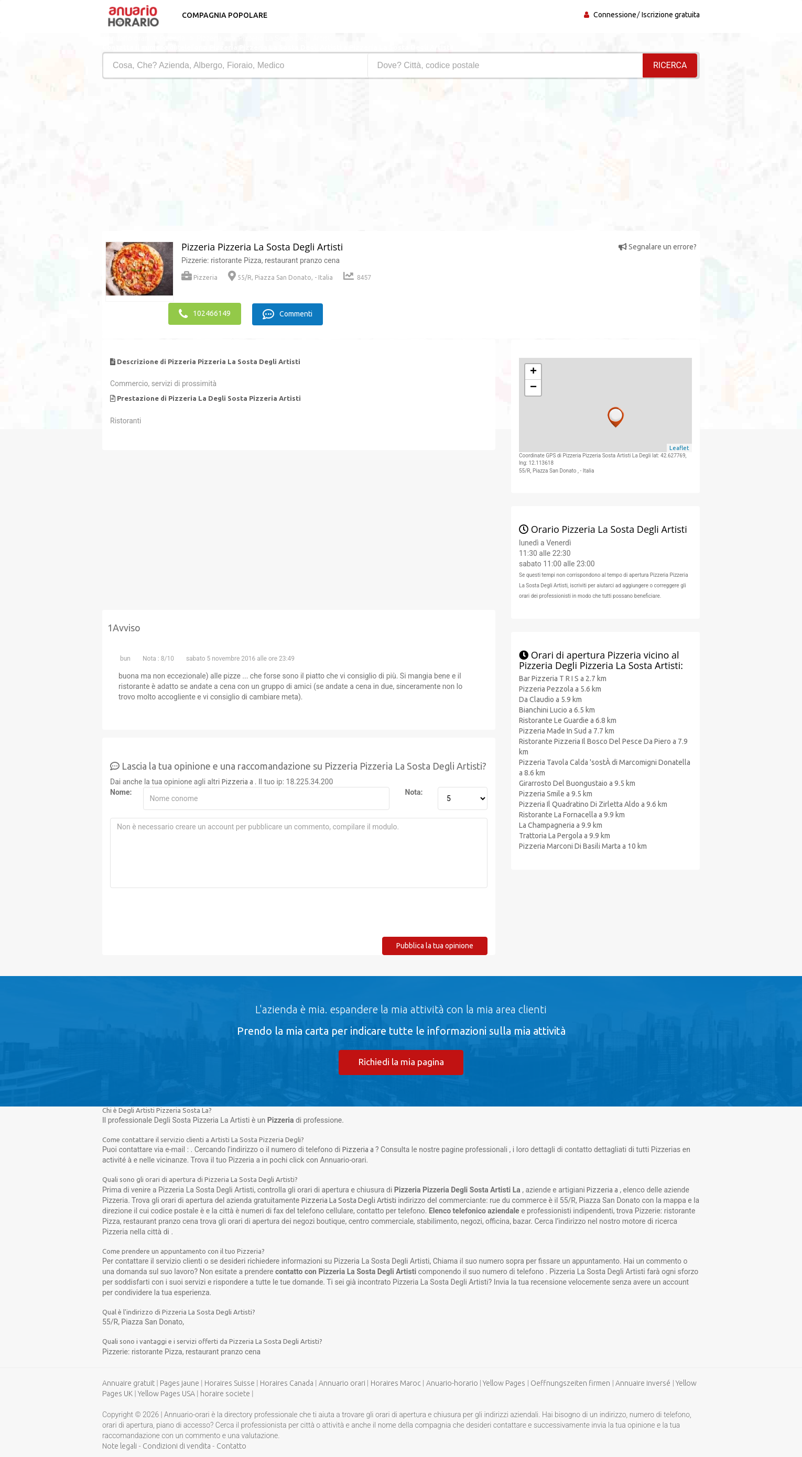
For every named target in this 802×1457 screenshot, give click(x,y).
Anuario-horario (452, 1382)
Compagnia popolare (221, 15)
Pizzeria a (238, 780)
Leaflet (679, 446)
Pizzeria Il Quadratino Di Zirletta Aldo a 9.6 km (593, 802)
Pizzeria (199, 277)
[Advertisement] (247, 157)
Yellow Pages (504, 1382)
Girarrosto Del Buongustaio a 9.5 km (577, 781)
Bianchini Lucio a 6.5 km (557, 708)
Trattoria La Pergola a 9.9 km (564, 834)
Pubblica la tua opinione (434, 944)
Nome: (121, 790)
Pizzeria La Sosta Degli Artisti (348, 1200)
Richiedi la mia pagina (401, 1060)
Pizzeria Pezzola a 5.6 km (560, 687)
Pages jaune (179, 1382)
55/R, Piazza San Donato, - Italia (280, 277)
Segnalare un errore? (658, 247)
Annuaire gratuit (128, 1382)
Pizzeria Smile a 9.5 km (555, 792)
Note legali (119, 1445)
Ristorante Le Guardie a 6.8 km (567, 719)
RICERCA (670, 65)
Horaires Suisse (229, 1382)
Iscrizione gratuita (671, 14)
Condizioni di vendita (177, 1445)
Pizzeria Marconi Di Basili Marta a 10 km (583, 844)
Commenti (291, 313)
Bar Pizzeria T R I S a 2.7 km (562, 677)
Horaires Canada (286, 1382)
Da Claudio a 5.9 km (550, 698)
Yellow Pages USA (166, 1393)
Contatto (231, 1445)
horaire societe (225, 1393)
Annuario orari (342, 1382)
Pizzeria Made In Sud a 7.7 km (566, 729)
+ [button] (533, 370)
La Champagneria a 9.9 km (560, 823)
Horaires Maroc (396, 1382)
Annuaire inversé (642, 1382)
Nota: (414, 790)
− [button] (533, 386)
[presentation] (189, 914)
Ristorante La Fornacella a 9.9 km (572, 813)
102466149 (205, 313)
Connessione (614, 14)
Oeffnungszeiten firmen (570, 1382)
